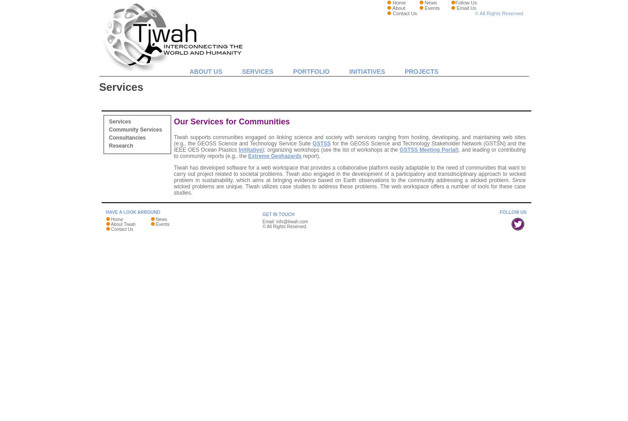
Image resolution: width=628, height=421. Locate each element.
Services (257, 71)
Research (121, 146)
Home (399, 2)
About (399, 8)
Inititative (250, 150)
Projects (421, 71)
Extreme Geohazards (275, 156)
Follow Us (466, 2)
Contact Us (405, 13)
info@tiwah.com (292, 221)
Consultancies (127, 138)
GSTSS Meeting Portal (428, 150)
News (431, 2)
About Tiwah (123, 224)
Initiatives (367, 71)
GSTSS (321, 143)
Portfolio (311, 71)
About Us (205, 71)
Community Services (135, 130)
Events (432, 8)
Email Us (466, 8)
